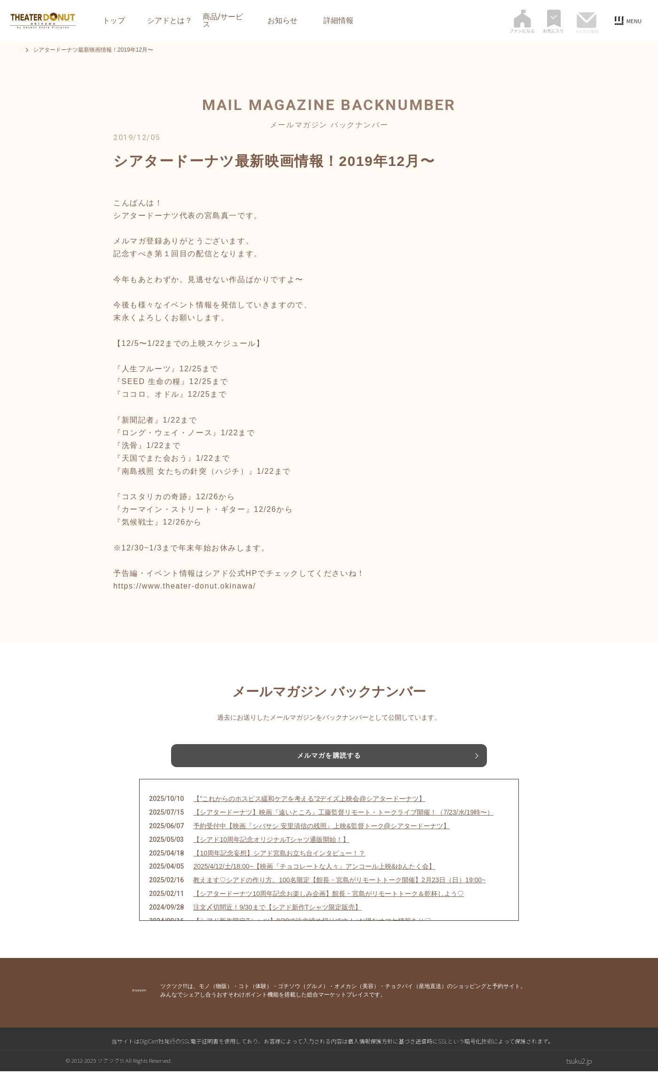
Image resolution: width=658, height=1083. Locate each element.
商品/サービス (223, 20)
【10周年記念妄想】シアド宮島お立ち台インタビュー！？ (279, 864)
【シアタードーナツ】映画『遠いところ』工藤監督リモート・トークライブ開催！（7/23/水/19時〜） (343, 824)
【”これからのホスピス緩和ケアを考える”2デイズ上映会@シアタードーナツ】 (309, 810)
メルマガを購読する (329, 757)
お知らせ (282, 20)
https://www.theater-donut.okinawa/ (184, 586)
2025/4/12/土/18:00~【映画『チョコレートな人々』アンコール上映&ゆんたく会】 (314, 878)
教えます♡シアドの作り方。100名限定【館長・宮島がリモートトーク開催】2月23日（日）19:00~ (339, 891)
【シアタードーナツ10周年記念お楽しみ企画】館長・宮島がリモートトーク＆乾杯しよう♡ (328, 905)
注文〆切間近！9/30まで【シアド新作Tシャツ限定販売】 (277, 918)
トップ (113, 20)
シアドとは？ (169, 20)
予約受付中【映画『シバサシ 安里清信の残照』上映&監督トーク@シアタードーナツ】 (321, 837)
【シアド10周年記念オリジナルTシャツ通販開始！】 (271, 851)
